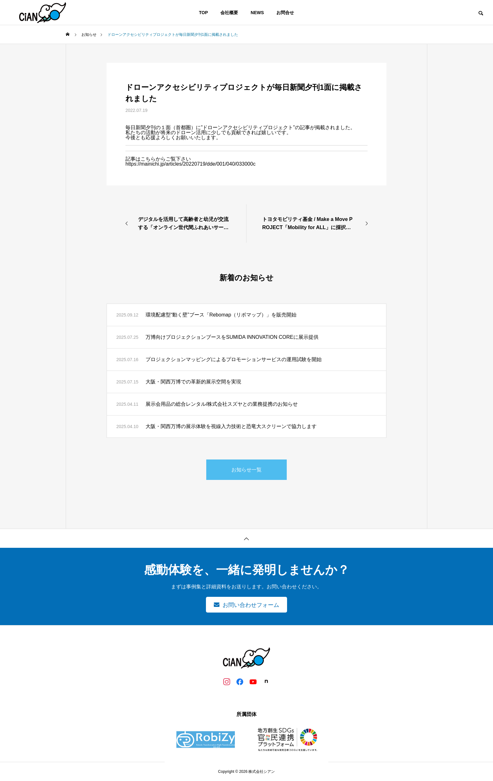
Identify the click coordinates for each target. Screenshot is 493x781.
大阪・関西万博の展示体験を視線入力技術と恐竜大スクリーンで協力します (231, 426)
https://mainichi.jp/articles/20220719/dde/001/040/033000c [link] (190, 164)
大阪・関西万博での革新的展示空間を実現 (193, 381)
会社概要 (229, 12)
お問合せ (285, 12)
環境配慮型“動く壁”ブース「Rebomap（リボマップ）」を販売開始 (221, 314)
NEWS (257, 12)
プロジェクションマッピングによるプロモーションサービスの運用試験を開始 (234, 359)
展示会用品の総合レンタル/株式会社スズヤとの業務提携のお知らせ (222, 404)
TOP (203, 12)
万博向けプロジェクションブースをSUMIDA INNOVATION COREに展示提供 (232, 337)
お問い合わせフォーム (251, 605)
